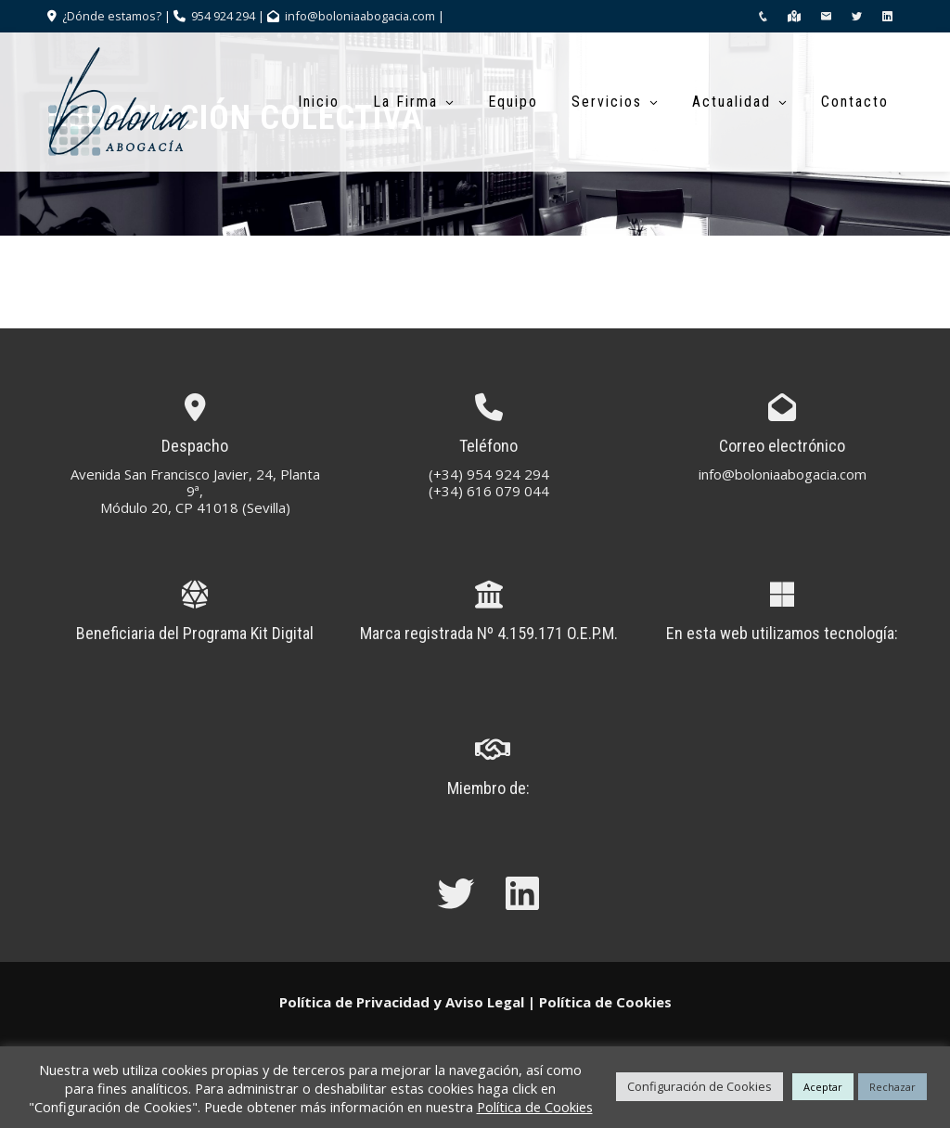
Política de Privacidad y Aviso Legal (401, 1002)
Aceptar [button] (822, 1087)
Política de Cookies (605, 1002)
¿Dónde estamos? (110, 15)
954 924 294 (223, 15)
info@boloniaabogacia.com (360, 15)
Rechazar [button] (892, 1087)
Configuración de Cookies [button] (699, 1086)
